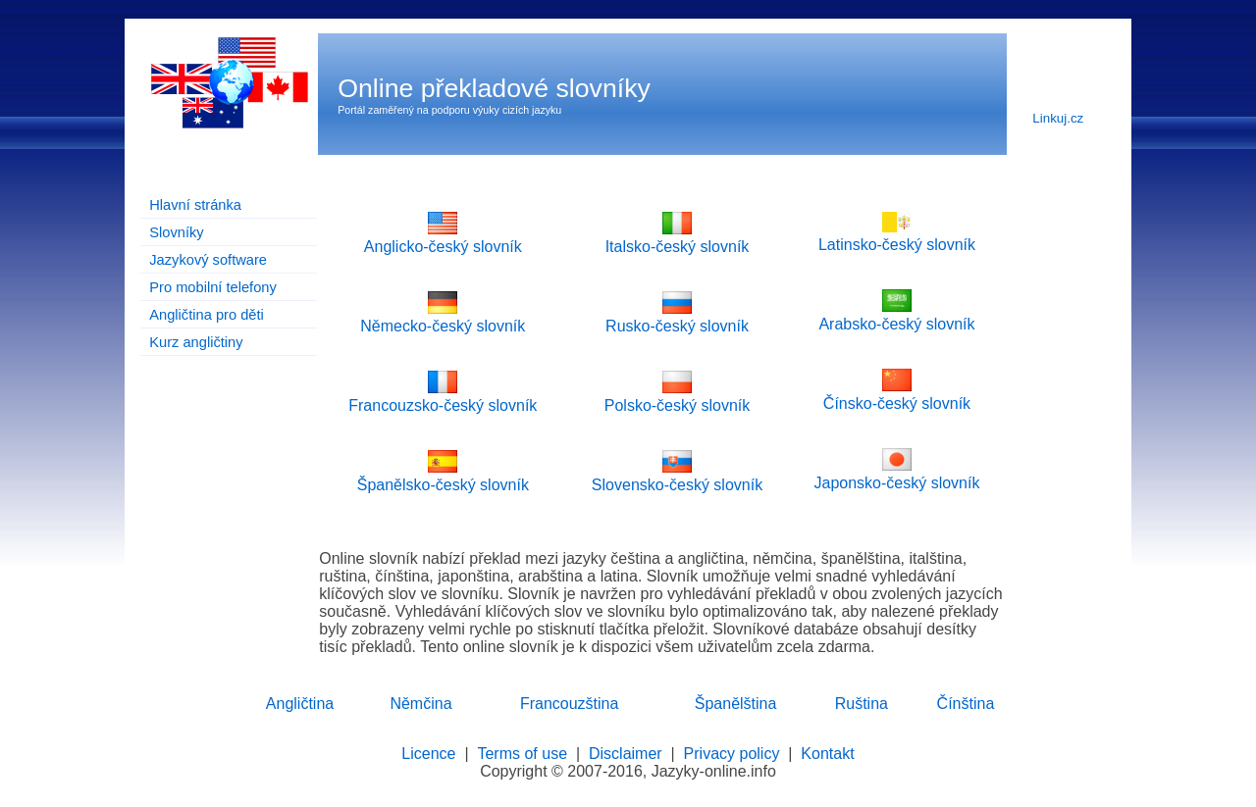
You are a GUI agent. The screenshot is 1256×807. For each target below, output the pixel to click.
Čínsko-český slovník (896, 395)
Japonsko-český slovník (896, 474)
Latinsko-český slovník (896, 236)
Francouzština (569, 703)
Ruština (861, 703)
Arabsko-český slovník (896, 315)
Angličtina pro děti (206, 315)
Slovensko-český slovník (677, 476)
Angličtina (300, 703)
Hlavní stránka (195, 205)
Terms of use (522, 753)
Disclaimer (625, 753)
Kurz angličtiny (195, 342)
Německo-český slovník (442, 317)
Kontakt (827, 753)
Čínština (966, 703)
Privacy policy (732, 753)
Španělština (736, 703)
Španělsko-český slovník (443, 476)
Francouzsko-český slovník (442, 396)
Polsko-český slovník (677, 396)
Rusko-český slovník (677, 317)
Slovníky (176, 232)
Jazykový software (208, 260)
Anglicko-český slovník (443, 238)
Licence (428, 753)
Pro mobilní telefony (213, 287)
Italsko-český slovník (677, 238)
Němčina (420, 703)
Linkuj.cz (1057, 118)
